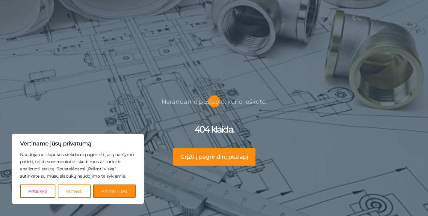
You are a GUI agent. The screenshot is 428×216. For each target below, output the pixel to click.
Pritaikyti (38, 191)
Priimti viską (114, 191)
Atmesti (74, 191)
